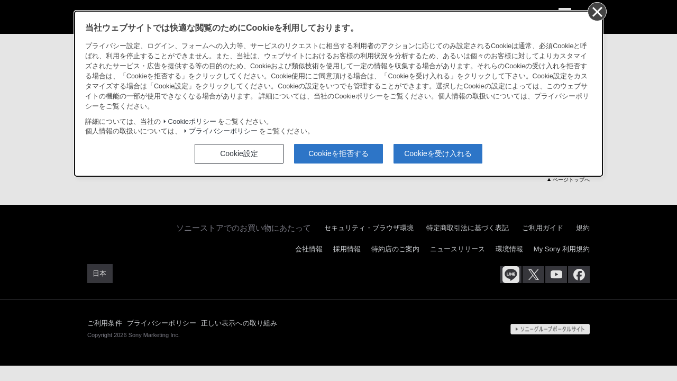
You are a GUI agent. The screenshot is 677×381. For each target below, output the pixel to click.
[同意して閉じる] (597, 11)
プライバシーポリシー (223, 131)
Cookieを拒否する (338, 153)
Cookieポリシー (192, 121)
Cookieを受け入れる (438, 153)
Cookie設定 (239, 153)
